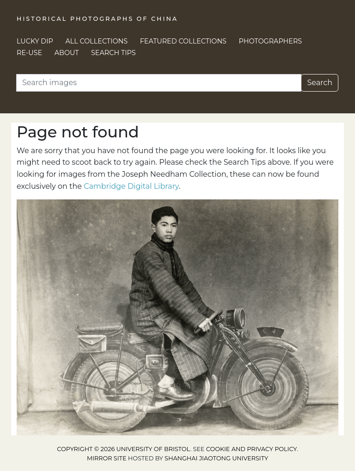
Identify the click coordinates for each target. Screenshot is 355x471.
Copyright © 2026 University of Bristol (123, 449)
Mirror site (107, 458)
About (67, 53)
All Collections (97, 41)
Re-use (29, 53)
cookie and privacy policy (251, 449)
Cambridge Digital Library (131, 186)
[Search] (158, 83)
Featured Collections (183, 41)
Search (319, 82)
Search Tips (113, 53)
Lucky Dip (35, 41)
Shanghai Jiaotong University (216, 458)
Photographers (270, 41)
